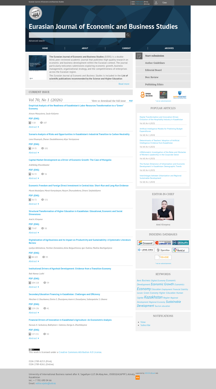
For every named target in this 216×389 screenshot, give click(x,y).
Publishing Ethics (154, 84)
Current (126, 48)
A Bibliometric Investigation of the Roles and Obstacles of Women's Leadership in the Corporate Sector (163, 153)
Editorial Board (153, 70)
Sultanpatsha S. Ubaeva (97, 299)
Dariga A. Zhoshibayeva (77, 324)
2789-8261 (139, 4)
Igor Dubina (87, 248)
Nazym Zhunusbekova (71, 190)
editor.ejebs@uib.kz (46, 383)
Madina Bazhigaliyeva (102, 248)
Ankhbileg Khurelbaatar (39, 164)
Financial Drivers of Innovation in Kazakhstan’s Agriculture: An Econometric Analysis (70, 319)
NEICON (147, 373)
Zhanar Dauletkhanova (53, 139)
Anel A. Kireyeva (36, 219)
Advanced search (37, 40)
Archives (169, 48)
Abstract (33, 126)
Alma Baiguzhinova (72, 248)
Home (45, 48)
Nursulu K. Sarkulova (38, 324)
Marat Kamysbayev (53, 190)
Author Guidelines (155, 63)
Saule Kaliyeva (52, 113)
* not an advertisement (163, 101)
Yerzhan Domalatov (54, 248)
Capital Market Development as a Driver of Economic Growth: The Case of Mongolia (70, 159)
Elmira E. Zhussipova (59, 299)
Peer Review (151, 77)
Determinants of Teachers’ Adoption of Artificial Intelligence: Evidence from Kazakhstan (159, 141)
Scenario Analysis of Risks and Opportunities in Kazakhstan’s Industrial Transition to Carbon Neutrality (79, 134)
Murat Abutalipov (36, 190)
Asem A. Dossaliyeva (77, 299)
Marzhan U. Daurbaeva (39, 299)
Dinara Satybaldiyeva (91, 190)
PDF (131, 101)
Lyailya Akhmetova (37, 248)
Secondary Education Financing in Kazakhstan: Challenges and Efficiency (64, 294)
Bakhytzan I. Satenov (57, 324)
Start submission (154, 56)
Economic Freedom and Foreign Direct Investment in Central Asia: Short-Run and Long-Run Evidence (79, 185)
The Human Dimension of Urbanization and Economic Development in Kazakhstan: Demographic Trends (162, 165)
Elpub (153, 373)
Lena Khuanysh (35, 139)
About (85, 48)
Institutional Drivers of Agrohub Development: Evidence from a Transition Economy (70, 268)
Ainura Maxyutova (37, 113)
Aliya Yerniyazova (71, 139)
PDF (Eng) (34, 118)
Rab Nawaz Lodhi (36, 273)
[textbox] (77, 35)
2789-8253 (139, 2)
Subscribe (145, 325)
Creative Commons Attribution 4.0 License (80, 352)
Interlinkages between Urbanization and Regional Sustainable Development (160, 176)
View (143, 322)
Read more (124, 83)
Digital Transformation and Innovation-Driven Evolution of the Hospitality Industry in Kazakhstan (161, 118)
